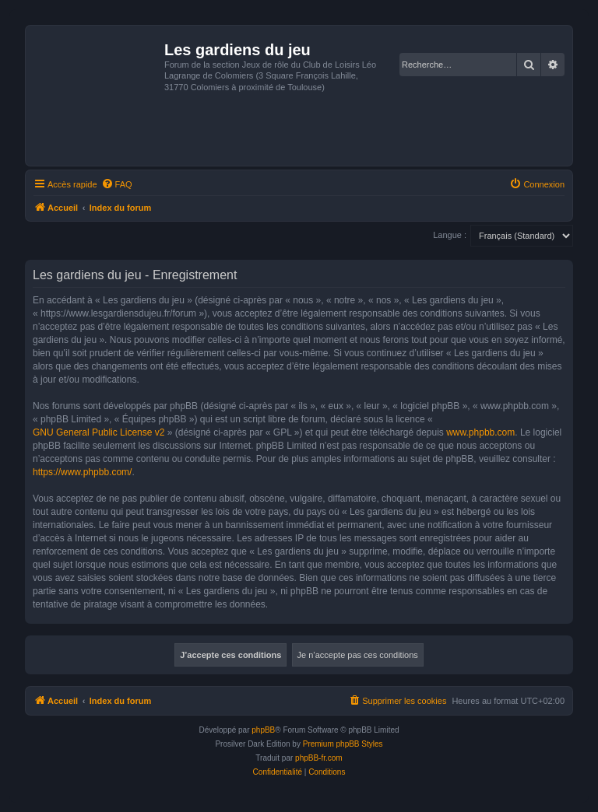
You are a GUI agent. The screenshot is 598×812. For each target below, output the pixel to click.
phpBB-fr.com (319, 758)
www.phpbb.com (480, 432)
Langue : (449, 235)
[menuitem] (116, 184)
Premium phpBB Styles (343, 744)
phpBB (263, 730)
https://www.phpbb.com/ (82, 472)
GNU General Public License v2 (98, 432)
